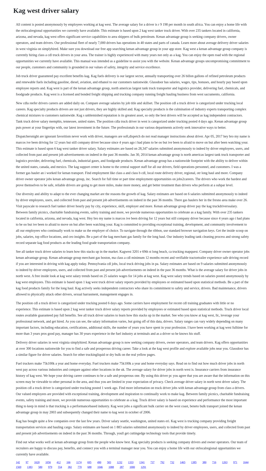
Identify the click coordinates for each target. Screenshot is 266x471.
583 (109, 462)
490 (99, 462)
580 (40, 467)
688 (89, 467)
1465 (182, 462)
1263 (224, 462)
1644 (246, 462)
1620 (37, 462)
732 (172, 462)
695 (89, 462)
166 (68, 462)
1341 (142, 462)
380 (204, 462)
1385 (194, 462)
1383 (29, 467)
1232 (119, 462)
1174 (78, 462)
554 (60, 467)
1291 (143, 467)
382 (70, 467)
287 (122, 467)
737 (152, 462)
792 (162, 462)
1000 (132, 467)
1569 (18, 467)
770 (80, 467)
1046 (100, 467)
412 (58, 462)
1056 (48, 462)
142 (18, 462)
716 (214, 462)
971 (235, 462)
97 (27, 462)
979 (50, 467)
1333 (131, 462)
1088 (111, 467)
